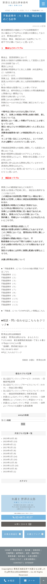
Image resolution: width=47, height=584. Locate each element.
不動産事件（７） (9, 290)
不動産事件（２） (9, 277)
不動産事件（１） (9, 274)
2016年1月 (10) (10, 459)
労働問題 (10, 553)
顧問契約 (19, 553)
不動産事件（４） (9, 284)
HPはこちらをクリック (11, 352)
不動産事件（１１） (10, 302)
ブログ (14, 10)
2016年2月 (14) (10, 456)
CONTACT (18, 563)
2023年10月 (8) (10, 438)
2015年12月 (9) (10, 462)
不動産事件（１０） (10, 299)
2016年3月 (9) (9, 453)
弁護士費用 (32, 556)
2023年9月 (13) (10, 441)
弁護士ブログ (24, 10)
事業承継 (11, 556)
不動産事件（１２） (10, 305)
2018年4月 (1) (9, 444)
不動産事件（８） (9, 293)
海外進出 (21, 556)
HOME (7, 10)
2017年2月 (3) (9, 447)
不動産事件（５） (9, 287)
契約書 (27, 550)
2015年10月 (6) (10, 468)
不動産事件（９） (9, 296)
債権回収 (36, 550)
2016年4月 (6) (9, 450)
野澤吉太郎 (12, 36)
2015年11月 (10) (10, 465)
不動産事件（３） (9, 281)
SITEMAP (29, 563)
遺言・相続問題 (32, 553)
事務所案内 (17, 550)
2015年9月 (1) (9, 471)
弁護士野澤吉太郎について (13, 259)
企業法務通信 (29, 559)
